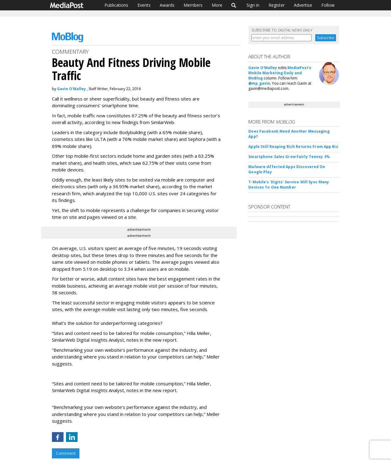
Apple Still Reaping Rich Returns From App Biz (293, 146)
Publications (116, 5)
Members (193, 5)
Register (277, 5)
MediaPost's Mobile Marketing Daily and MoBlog (279, 73)
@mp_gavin (259, 83)
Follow (327, 5)
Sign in (253, 5)
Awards (167, 5)
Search (234, 5)
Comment (65, 453)
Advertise (303, 5)
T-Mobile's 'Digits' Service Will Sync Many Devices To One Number (288, 184)
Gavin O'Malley (71, 88)
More (217, 5)
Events (144, 5)
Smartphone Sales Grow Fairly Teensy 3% (289, 156)
